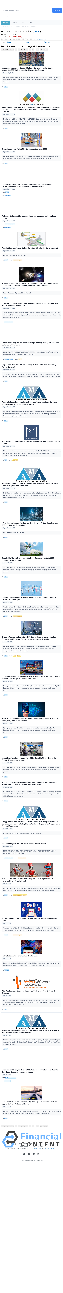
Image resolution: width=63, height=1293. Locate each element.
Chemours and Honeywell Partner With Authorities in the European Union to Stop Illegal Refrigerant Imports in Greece (30, 1071)
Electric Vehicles (22, 858)
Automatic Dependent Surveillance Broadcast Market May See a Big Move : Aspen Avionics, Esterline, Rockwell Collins (30, 403)
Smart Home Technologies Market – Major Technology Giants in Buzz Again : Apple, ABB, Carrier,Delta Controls (30, 720)
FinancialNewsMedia (8, 322)
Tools (30, 22)
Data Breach (15, 460)
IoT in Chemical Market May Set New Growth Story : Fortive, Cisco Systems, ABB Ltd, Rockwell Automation (30, 524)
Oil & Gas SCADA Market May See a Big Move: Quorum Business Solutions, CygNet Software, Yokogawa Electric (29, 1103)
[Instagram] (39, 1154)
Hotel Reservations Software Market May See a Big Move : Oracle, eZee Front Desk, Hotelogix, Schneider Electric (30, 485)
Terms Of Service (50, 1148)
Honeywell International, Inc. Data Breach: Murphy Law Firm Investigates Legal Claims (31, 443)
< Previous (5, 49)
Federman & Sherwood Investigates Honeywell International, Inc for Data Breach (29, 217)
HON (37, 31)
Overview (5, 26)
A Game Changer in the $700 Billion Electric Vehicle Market (24, 844)
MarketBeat (6, 970)
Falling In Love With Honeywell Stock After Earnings (21, 956)
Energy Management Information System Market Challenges (23, 833)
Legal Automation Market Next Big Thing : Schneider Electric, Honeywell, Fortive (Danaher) (29, 366)
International (25, 26)
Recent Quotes (6, 16)
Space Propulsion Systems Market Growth (17, 293)
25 (41, 49)
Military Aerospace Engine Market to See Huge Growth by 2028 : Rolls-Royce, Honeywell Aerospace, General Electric (30, 1031)
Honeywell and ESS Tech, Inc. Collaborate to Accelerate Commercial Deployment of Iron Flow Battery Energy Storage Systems (27, 185)
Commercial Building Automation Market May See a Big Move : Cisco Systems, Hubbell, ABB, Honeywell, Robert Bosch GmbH (31, 678)
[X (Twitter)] (24, 1154)
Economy (24, 895)
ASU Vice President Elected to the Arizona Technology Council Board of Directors (28, 992)
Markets (5, 22)
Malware (18, 655)
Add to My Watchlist (39, 39)
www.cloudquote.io (46, 1144)
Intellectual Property (17, 260)
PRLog (5, 460)
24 (37, 49)
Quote (9, 42)
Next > (46, 49)
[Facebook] (29, 1154)
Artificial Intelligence (17, 616)
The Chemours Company (10, 1077)
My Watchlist (21, 16)
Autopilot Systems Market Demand (15, 255)
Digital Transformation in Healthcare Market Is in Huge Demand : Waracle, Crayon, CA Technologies (29, 599)
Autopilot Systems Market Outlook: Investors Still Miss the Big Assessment (30, 248)
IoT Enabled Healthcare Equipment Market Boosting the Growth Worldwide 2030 (29, 920)
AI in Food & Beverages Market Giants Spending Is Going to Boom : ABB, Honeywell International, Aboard (28, 880)
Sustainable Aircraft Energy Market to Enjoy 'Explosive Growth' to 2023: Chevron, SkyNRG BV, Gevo (28, 559)
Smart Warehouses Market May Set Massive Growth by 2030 (24, 149)
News (11, 26)
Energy (20, 359)
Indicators (34, 16)
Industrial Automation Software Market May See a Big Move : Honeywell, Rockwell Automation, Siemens (29, 759)
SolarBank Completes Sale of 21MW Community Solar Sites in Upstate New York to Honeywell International (30, 304)
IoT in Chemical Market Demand (14, 532)
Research (47, 42)
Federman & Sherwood (10, 224)
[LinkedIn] (34, 1154)
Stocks (14, 22)
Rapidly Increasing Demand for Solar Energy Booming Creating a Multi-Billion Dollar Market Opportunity (30, 344)
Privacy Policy (37, 1148)
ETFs (23, 22)
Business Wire (7, 195)
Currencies (17, 26)
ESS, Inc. (7, 192)
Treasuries (33, 26)
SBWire (5, 86)
